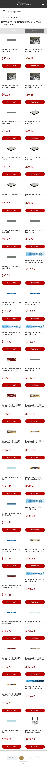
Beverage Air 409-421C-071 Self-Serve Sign (11, 550)
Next (23, 764)
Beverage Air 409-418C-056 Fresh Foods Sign (34, 442)
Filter (13, 31)
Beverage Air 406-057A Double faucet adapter (33, 731)
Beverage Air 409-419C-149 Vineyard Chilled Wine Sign (11, 442)
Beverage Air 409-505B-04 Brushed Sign (34, 231)
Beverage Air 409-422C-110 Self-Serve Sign (11, 514)
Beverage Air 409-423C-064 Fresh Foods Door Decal (11, 695)
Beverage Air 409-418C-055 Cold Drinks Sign (11, 333)
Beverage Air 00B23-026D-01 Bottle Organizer (34, 50)
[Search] (23, 11)
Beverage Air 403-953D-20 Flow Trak (34, 122)
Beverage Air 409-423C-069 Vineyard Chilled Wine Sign (34, 659)
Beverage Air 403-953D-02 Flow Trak (11, 159)
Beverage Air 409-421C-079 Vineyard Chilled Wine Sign (34, 550)
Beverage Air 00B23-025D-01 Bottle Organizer (34, 86)
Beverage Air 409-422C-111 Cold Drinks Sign (34, 508)
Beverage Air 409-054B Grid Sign (11, 731)
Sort (34, 31)
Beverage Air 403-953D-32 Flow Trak (34, 159)
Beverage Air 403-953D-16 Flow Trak (34, 195)
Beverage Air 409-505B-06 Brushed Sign (34, 369)
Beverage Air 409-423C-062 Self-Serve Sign (11, 622)
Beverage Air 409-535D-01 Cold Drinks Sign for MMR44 (34, 687)
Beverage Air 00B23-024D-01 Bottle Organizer (11, 86)
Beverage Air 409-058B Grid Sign (34, 622)
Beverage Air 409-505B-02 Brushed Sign (11, 122)
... (32, 758)
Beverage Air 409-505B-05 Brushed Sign (11, 267)
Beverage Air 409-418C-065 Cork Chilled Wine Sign (11, 406)
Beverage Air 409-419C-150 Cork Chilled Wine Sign (11, 369)
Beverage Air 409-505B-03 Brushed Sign (11, 231)
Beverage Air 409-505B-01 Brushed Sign (11, 50)
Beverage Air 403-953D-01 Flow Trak (11, 195)
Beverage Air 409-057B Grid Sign (11, 478)
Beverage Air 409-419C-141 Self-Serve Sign (34, 303)
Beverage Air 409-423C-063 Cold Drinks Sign (34, 580)
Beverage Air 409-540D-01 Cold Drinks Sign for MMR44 (34, 261)
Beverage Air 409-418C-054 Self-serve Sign (11, 303)
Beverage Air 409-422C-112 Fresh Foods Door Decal (34, 478)
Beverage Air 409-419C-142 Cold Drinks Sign (34, 333)
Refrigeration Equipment (11, 17)
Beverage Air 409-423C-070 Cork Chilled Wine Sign (11, 659)
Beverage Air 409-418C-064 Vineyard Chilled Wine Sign (34, 406)
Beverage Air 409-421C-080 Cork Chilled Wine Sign (11, 586)
